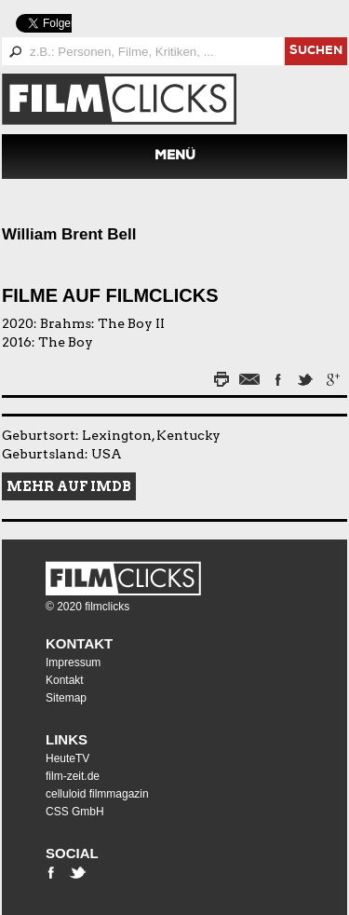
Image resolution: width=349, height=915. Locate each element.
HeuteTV (67, 758)
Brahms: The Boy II (102, 323)
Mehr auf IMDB (69, 486)
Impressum (73, 662)
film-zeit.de (73, 776)
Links (66, 739)
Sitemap (66, 697)
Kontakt (79, 643)
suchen (315, 52)
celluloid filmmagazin (97, 793)
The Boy (65, 342)
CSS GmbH (75, 811)
